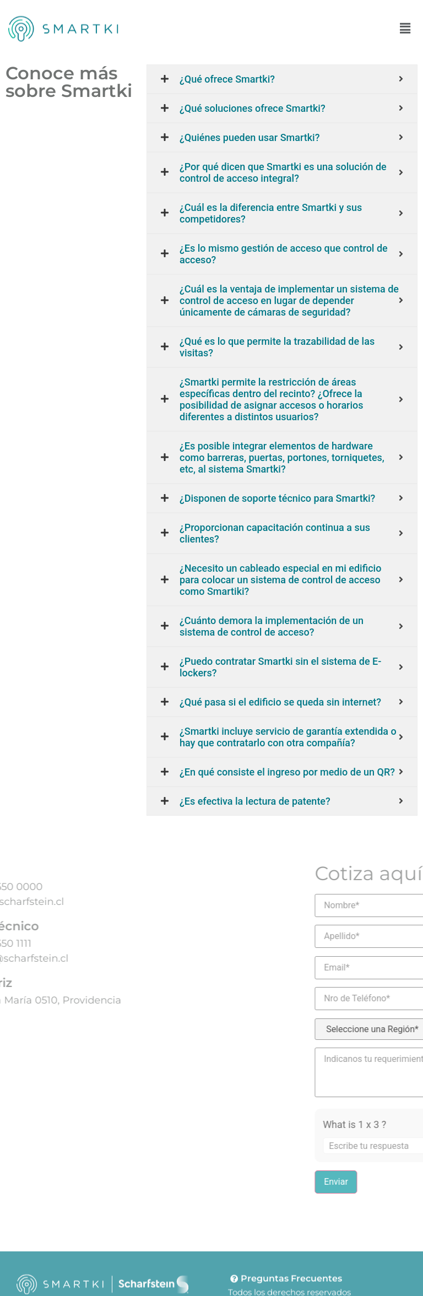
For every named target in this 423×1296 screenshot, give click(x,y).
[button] (405, 26)
